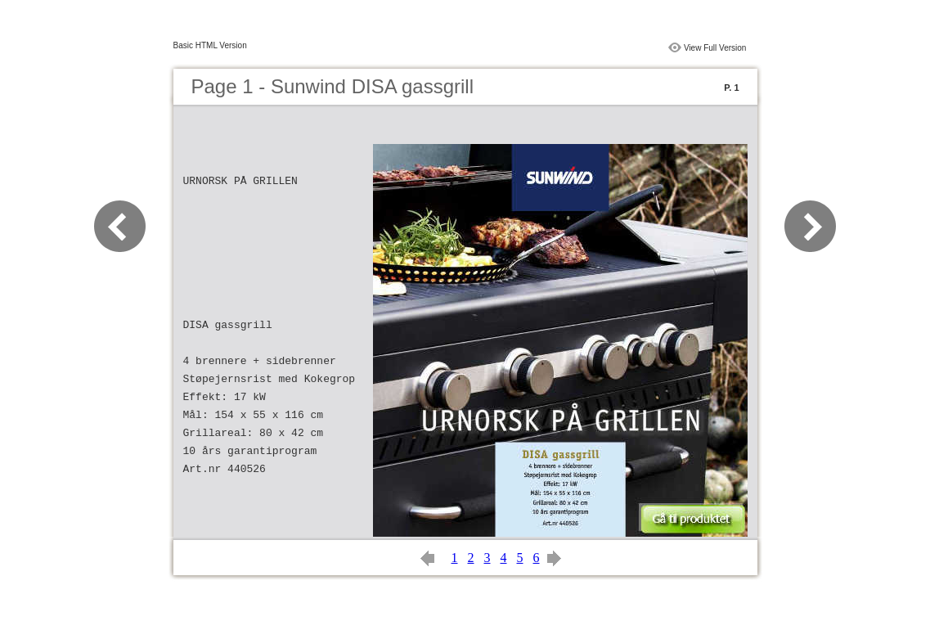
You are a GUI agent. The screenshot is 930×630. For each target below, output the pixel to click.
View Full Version (715, 47)
